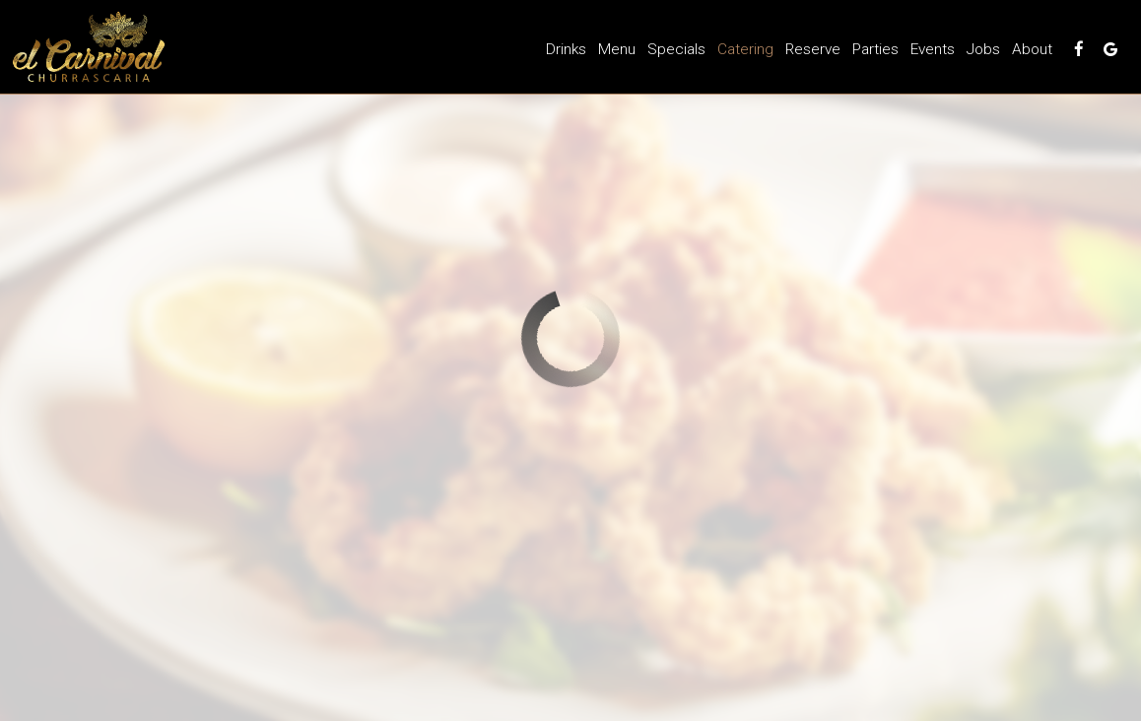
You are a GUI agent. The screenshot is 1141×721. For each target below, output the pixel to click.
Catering (745, 49)
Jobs (983, 49)
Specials (676, 49)
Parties (875, 49)
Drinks (566, 49)
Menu (617, 49)
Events (932, 49)
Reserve (812, 49)
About (1032, 49)
